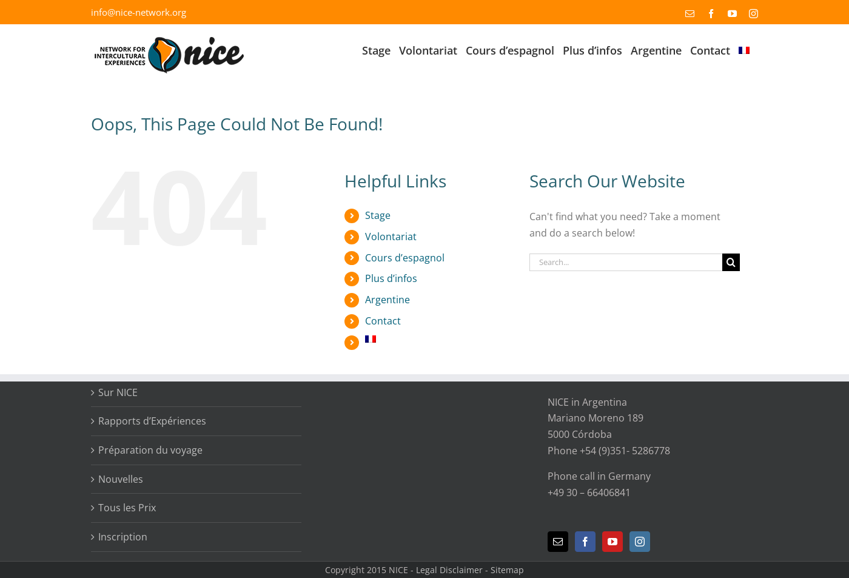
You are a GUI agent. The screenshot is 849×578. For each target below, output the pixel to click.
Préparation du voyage (150, 450)
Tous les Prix (127, 507)
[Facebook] (585, 541)
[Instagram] (639, 541)
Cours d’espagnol (405, 257)
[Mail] (558, 541)
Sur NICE (118, 392)
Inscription (122, 536)
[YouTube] (612, 541)
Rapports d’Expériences (152, 421)
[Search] (731, 262)
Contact (383, 321)
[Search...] (625, 262)
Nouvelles (120, 479)
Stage (378, 215)
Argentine (387, 299)
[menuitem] (744, 49)
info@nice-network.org (138, 12)
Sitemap (507, 570)
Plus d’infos (391, 278)
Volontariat (391, 236)
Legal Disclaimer (449, 570)
